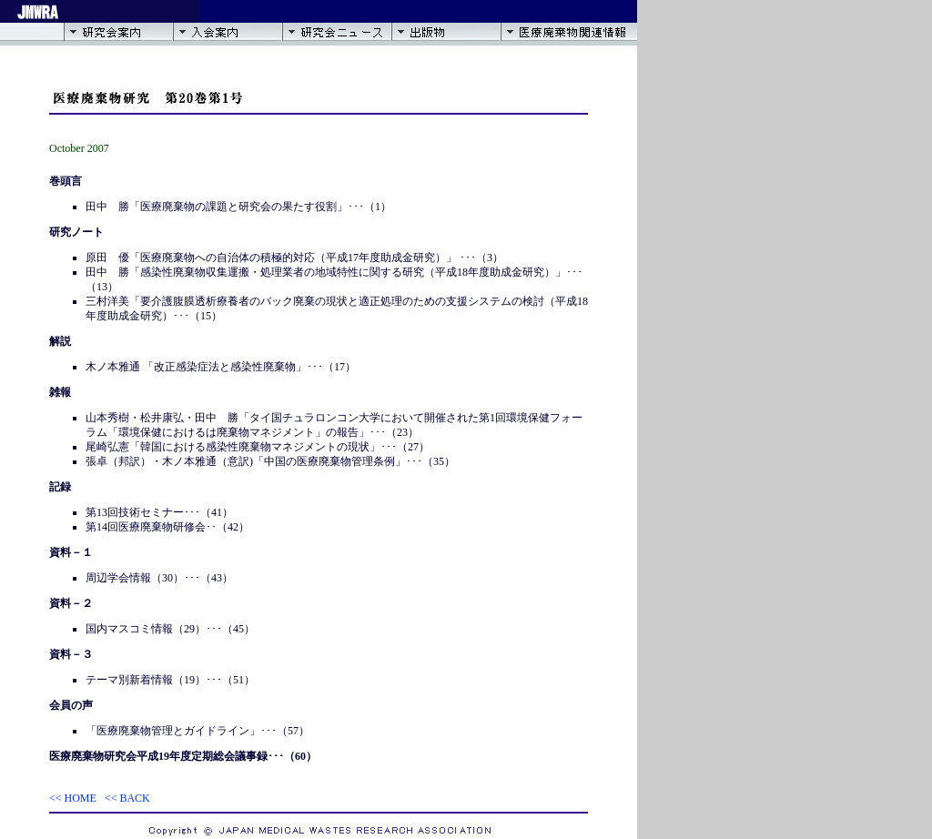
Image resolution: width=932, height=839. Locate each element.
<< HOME (72, 798)
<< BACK (127, 798)
